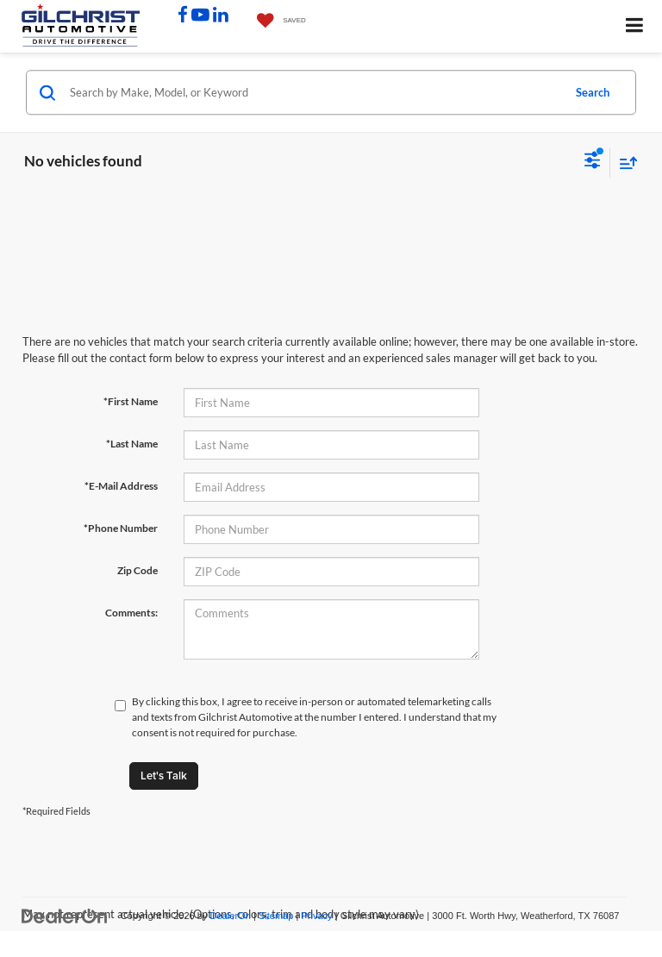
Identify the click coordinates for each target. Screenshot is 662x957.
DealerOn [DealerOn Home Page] (230, 915)
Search (592, 92)
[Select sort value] (624, 162)
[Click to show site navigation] (635, 26)
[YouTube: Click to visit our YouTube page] (200, 15)
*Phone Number (121, 528)
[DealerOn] (65, 915)
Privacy (316, 915)
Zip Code (137, 570)
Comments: (131, 612)
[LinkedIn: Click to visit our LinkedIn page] (220, 15)
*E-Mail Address (121, 485)
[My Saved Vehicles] (277, 21)
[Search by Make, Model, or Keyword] (313, 92)
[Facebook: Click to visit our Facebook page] (183, 15)
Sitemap (276, 915)
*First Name (130, 401)
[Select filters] (592, 162)
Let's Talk (164, 775)
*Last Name (132, 443)
